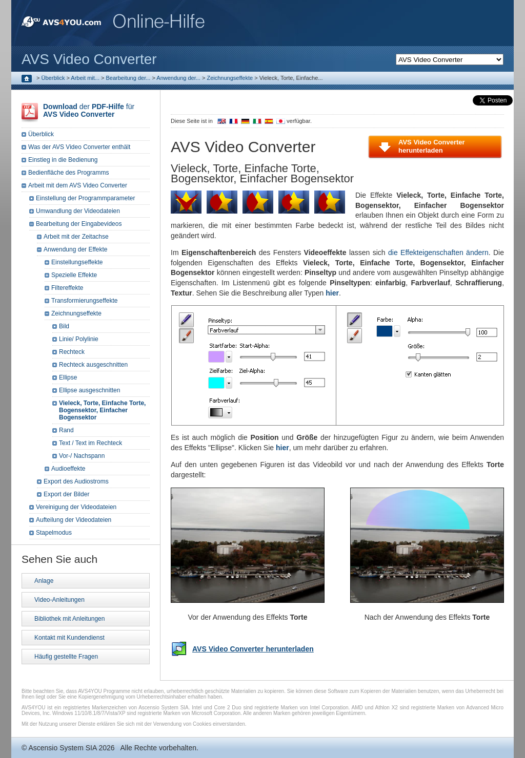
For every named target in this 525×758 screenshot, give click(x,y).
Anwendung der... (178, 78)
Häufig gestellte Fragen (66, 656)
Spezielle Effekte (74, 275)
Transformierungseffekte (84, 300)
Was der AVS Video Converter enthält (79, 147)
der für (88, 110)
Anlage (43, 580)
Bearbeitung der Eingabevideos (79, 223)
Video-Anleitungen (59, 599)
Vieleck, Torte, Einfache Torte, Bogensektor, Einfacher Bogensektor (102, 410)
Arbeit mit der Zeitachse (76, 236)
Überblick (53, 78)
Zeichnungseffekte (230, 78)
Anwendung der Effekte (76, 249)
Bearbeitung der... (128, 78)
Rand (66, 430)
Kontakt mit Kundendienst (69, 637)
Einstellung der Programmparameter (85, 198)
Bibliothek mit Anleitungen (69, 618)
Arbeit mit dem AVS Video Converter (77, 185)
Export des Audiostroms (76, 481)
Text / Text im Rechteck (90, 443)
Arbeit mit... (85, 78)
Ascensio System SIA (62, 748)
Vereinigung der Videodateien (76, 507)
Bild (64, 326)
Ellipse (68, 377)
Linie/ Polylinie (78, 339)
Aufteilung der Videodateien (73, 519)
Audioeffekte (68, 468)
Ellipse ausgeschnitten (89, 390)
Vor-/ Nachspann (82, 455)
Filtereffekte (67, 287)
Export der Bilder (66, 494)
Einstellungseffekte (77, 262)
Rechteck (72, 351)
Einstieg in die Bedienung (62, 159)
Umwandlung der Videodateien (78, 211)
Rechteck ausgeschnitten (93, 364)
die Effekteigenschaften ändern (438, 252)
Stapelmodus (54, 532)
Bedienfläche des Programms (68, 172)
